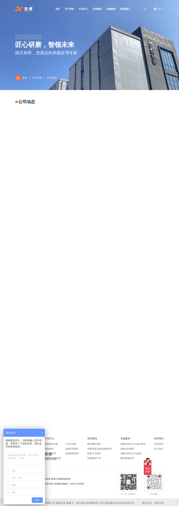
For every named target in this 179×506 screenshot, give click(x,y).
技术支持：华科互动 (153, 502)
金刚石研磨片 (72, 449)
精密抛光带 (50, 453)
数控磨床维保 (94, 444)
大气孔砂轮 (70, 444)
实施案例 (111, 9)
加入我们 (158, 449)
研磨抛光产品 (94, 458)
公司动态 (52, 78)
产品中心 (83, 9)
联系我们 (124, 9)
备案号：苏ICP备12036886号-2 (83, 502)
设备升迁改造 (94, 453)
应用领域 (97, 9)
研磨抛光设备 (51, 444)
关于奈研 (69, 9)
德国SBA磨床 (127, 449)
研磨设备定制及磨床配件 (99, 449)
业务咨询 (158, 444)
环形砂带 (49, 449)
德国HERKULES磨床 (130, 453)
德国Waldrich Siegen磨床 (133, 444)
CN (159, 9)
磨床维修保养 (127, 458)
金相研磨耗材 (72, 453)
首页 (57, 9)
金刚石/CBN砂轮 (53, 458)
